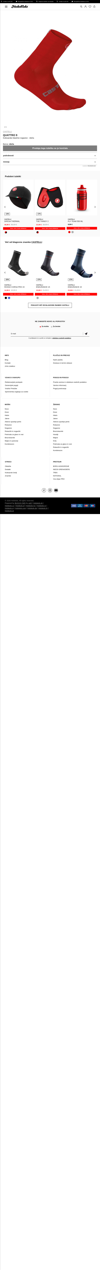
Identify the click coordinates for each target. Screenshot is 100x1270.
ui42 (30, 503)
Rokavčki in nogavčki (12, 431)
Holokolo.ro (41, 506)
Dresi (7, 412)
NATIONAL (57, 476)
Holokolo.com (20, 508)
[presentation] (5, 207)
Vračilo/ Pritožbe (11, 388)
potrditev (86, 334)
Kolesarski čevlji (11, 473)
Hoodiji (55, 434)
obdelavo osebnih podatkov (61, 338)
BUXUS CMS (20, 503)
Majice (55, 438)
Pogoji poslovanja (59, 388)
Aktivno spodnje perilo (13, 422)
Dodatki (8, 469)
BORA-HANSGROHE (61, 466)
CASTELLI (7, 132)
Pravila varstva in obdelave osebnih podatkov (70, 382)
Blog (6, 360)
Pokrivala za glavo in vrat (14, 434)
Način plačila (58, 360)
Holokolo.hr (43, 508)
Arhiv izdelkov (10, 366)
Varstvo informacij (59, 385)
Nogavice (8, 428)
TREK (55, 473)
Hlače (7, 415)
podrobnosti (8, 156)
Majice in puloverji (11, 441)
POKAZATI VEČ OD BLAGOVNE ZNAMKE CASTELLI (50, 305)
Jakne (7, 418)
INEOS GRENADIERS (61, 469)
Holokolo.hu (30, 506)
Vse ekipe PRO (59, 479)
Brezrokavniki (10, 438)
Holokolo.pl (20, 506)
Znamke (8, 476)
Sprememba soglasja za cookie (16, 392)
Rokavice (8, 425)
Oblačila (8, 466)
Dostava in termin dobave (62, 363)
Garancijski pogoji (11, 385)
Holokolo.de (32, 508)
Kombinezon (9, 444)
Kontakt (7, 363)
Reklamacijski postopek (13, 382)
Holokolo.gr (9, 511)
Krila (54, 441)
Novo (7, 409)
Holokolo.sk (38, 503)
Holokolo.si (9, 508)
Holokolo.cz (9, 506)
